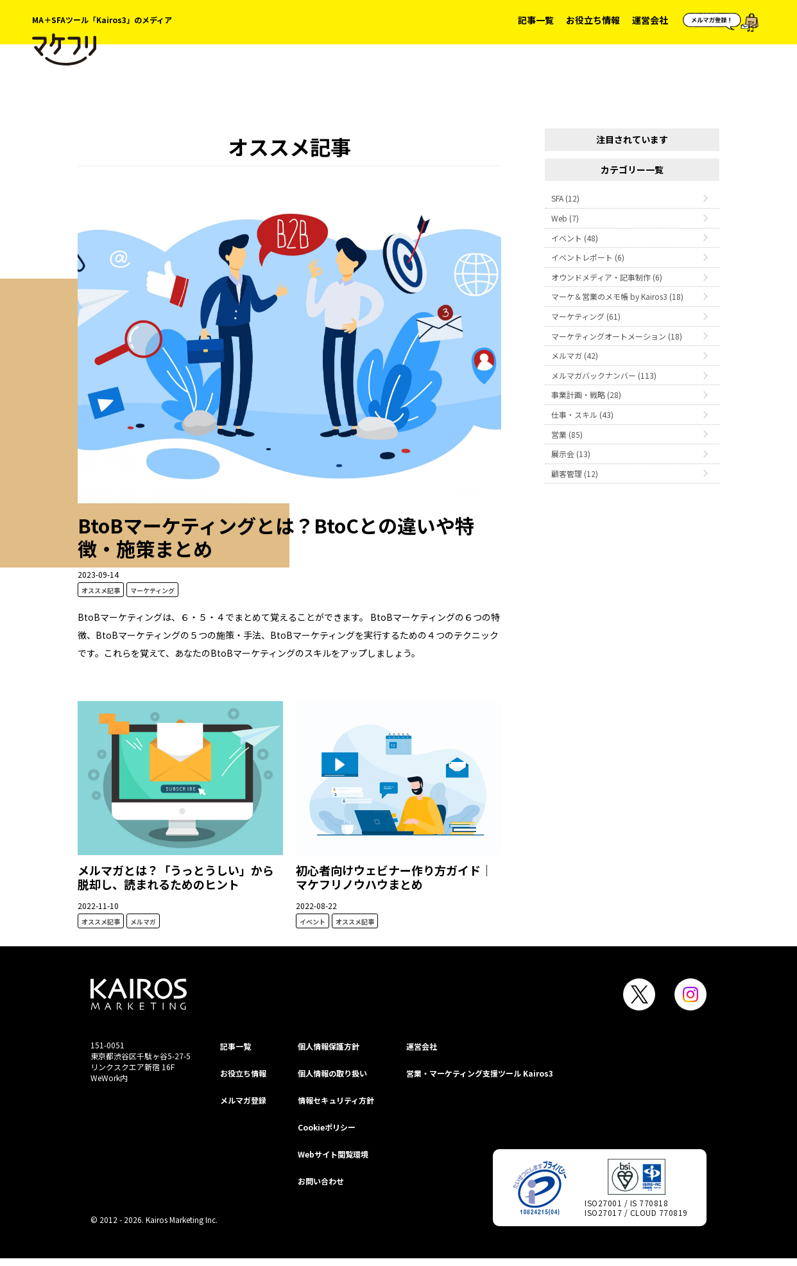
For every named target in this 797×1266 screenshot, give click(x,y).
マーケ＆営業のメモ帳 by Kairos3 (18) (617, 296)
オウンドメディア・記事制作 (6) (606, 277)
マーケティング (152, 590)
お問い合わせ (321, 1180)
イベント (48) (574, 237)
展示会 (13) (570, 453)
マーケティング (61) (586, 316)
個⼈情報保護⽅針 (328, 1046)
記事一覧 (536, 19)
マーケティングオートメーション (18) (616, 336)
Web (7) (565, 217)
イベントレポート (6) (587, 257)
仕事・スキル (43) (582, 414)
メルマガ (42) (574, 355)
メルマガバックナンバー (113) (603, 375)
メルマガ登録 (243, 1100)
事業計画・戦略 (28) (586, 394)
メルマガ (143, 921)
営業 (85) (567, 434)
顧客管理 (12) (574, 473)
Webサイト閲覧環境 (333, 1154)
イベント (312, 921)
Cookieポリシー (327, 1127)
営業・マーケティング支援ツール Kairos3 (479, 1073)
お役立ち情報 (593, 19)
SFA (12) (565, 198)
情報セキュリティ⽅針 (336, 1100)
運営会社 (650, 19)
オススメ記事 (100, 590)
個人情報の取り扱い (332, 1073)
